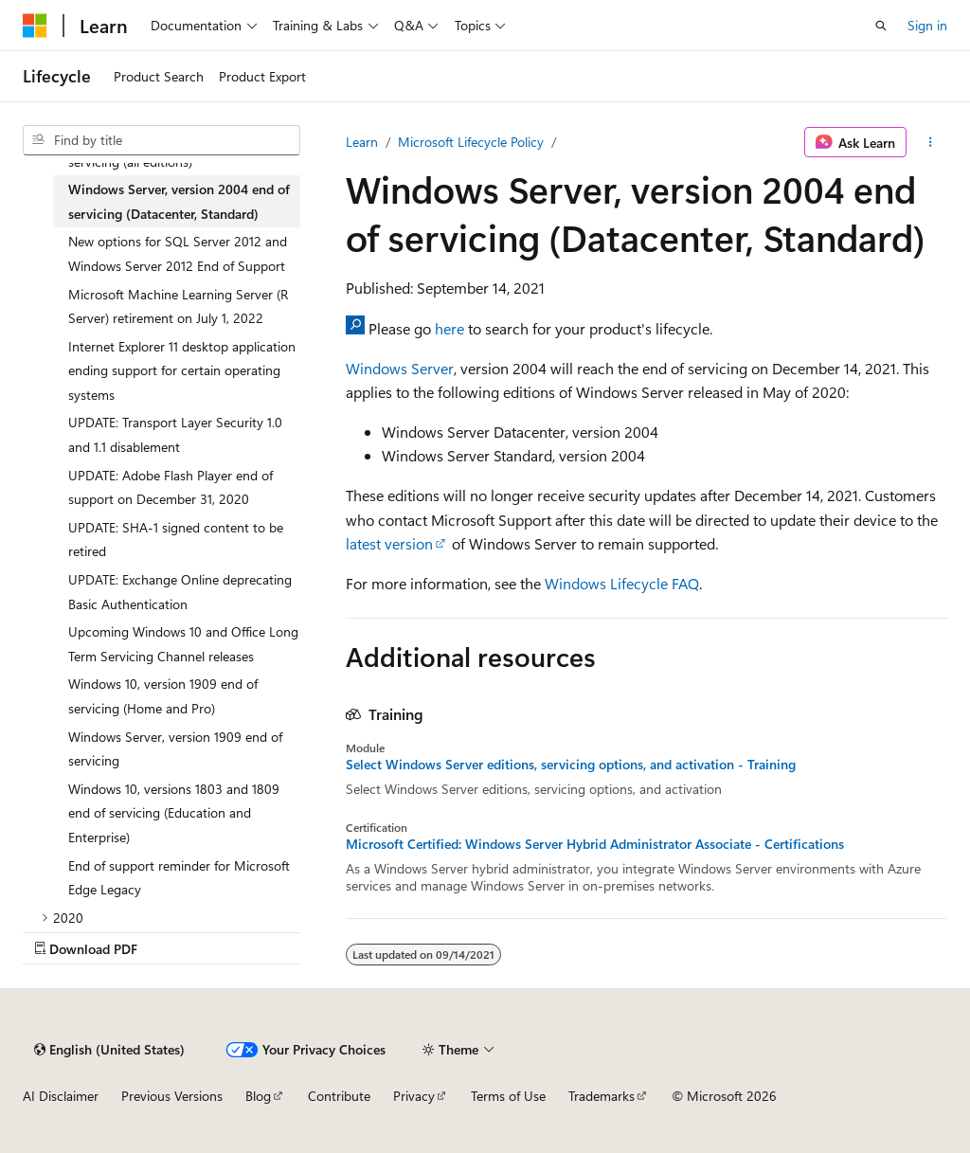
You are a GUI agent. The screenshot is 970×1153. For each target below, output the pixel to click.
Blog (258, 1096)
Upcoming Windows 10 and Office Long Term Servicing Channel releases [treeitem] (183, 643)
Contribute (339, 1096)
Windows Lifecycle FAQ (622, 583)
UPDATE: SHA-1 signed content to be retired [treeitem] (175, 539)
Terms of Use (508, 1096)
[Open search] (881, 26)
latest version (389, 543)
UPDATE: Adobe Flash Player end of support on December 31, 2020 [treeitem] (170, 487)
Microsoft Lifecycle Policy (471, 142)
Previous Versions (172, 1096)
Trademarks (601, 1096)
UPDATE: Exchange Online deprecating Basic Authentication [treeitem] (180, 591)
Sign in (927, 25)
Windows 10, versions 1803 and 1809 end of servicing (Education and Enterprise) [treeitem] (173, 813)
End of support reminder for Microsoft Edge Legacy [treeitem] (179, 877)
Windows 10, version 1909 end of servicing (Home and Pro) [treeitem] (163, 696)
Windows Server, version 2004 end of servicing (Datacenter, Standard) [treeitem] (179, 201)
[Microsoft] (35, 25)
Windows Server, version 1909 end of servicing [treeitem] (175, 749)
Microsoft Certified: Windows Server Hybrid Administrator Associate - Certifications (595, 844)
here (449, 328)
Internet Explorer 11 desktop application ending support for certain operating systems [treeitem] (182, 370)
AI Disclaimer (61, 1096)
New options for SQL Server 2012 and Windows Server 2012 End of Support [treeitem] (177, 253)
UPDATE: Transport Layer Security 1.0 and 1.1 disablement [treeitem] (175, 434)
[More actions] (930, 142)
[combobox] (161, 140)
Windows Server (400, 368)
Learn (362, 142)
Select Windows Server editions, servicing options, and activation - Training (571, 764)
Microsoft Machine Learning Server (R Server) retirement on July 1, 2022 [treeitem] (178, 306)
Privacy (414, 1096)
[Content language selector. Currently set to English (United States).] (109, 1050)
